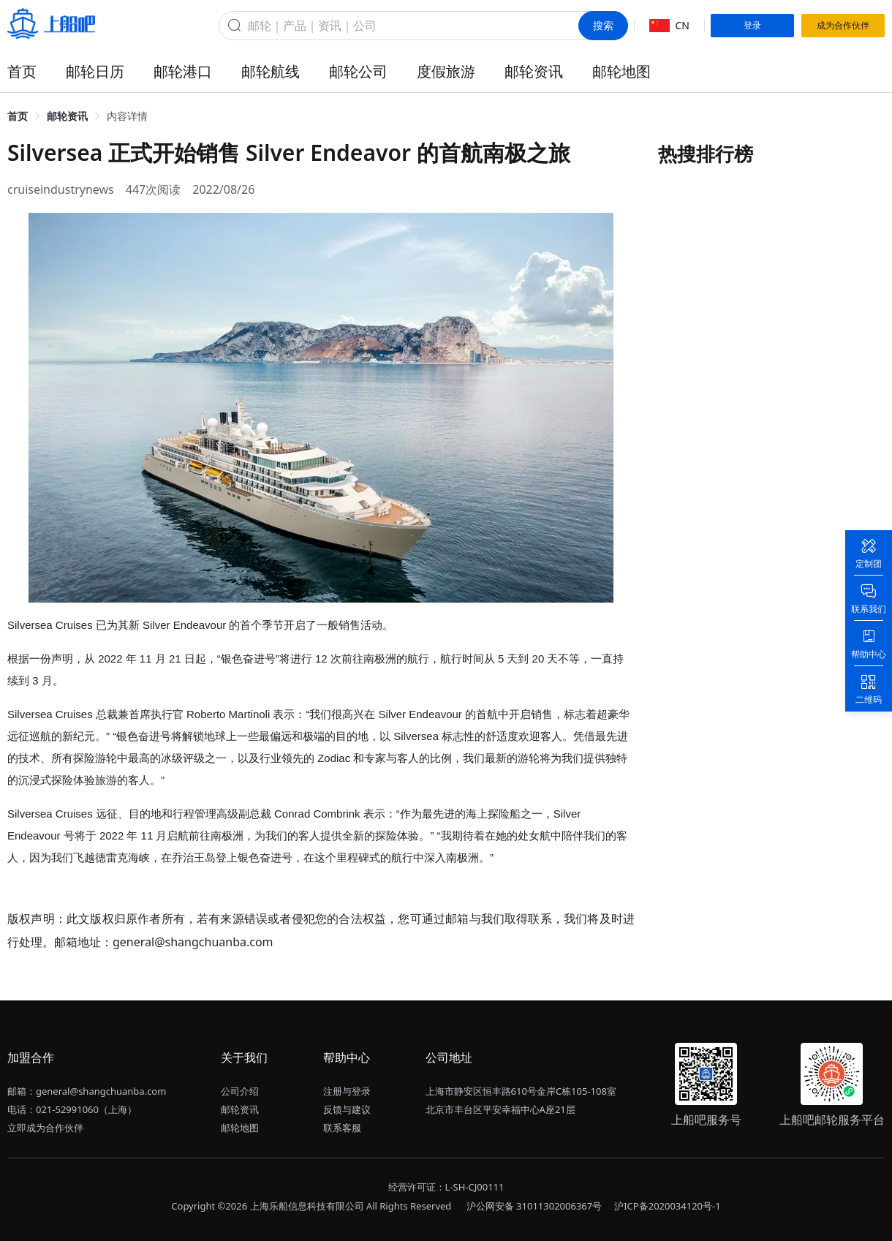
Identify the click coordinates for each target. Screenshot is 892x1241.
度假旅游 (446, 71)
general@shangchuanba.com (101, 1091)
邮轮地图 (621, 71)
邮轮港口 (183, 71)
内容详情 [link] (127, 116)
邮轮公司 (358, 71)
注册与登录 (347, 1091)
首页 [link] (17, 116)
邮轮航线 (270, 71)
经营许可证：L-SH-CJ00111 (446, 1186)
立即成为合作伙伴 (45, 1127)
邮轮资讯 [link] (67, 116)
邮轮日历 (95, 71)
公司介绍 (240, 1091)
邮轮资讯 (533, 71)
